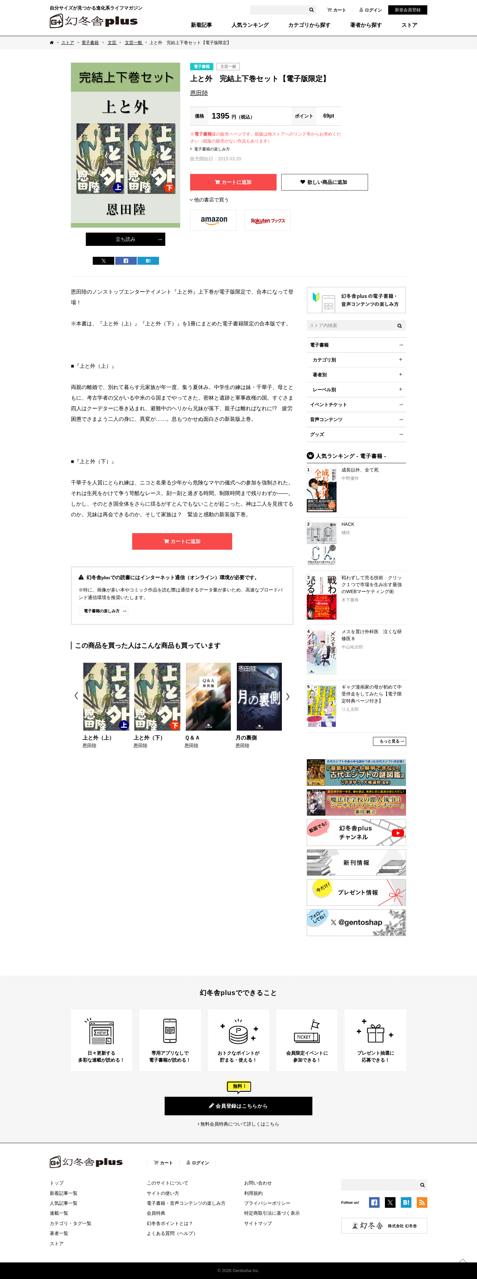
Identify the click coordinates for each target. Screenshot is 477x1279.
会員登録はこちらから (238, 1106)
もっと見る (389, 741)
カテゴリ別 (324, 359)
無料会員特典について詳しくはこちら (239, 1124)
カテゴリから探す (309, 25)
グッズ (317, 434)
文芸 (113, 42)
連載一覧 (59, 1213)
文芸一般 (134, 42)
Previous (77, 697)
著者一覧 (59, 1233)
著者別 (320, 374)
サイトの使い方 (163, 1193)
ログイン (370, 10)
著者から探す (366, 25)
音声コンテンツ (326, 419)
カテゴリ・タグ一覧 (70, 1223)
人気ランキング (250, 25)
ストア (409, 25)
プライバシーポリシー (267, 1203)
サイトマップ (258, 1223)
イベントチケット (328, 404)
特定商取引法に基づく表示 (272, 1213)
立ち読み (125, 239)
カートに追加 (236, 182)
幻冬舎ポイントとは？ (170, 1223)
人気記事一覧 (64, 1203)
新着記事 (201, 25)
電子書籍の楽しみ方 (212, 149)
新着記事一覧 (64, 1193)
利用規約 (253, 1193)
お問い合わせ (258, 1183)
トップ (57, 1183)
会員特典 (156, 1213)
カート (336, 10)
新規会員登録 (408, 9)
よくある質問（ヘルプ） (172, 1233)
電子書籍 (90, 42)
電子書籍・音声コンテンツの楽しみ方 (186, 1203)
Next (289, 697)
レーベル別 (324, 389)
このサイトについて (167, 1183)
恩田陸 (199, 93)
